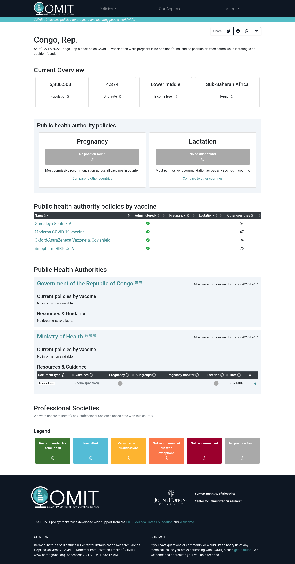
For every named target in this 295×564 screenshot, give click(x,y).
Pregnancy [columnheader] (122, 374)
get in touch (243, 550)
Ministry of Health (60, 336)
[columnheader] (82, 215)
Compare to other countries (92, 178)
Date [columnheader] (241, 374)
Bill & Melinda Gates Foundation (149, 522)
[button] (108, 9)
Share (217, 31)
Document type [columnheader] (56, 374)
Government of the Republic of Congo (85, 283)
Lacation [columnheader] (218, 374)
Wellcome (187, 522)
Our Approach (171, 8)
